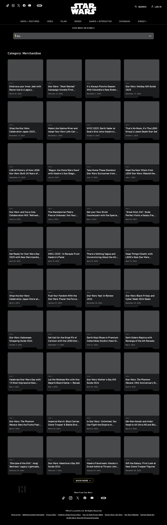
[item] (30, 22)
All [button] (19, 36)
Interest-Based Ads (147, 515)
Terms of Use (16, 515)
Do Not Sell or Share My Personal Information (82, 518)
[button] (83, 480)
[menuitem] (50, 22)
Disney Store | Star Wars (114, 515)
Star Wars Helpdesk (131, 515)
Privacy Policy (51, 515)
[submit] (136, 6)
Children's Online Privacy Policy (69, 515)
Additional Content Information (33, 515)
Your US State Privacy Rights (93, 515)
